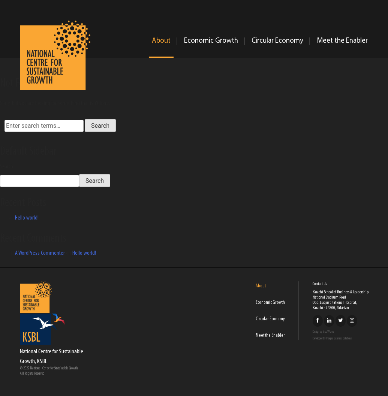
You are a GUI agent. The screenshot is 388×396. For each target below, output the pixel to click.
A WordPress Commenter (40, 253)
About (161, 41)
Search (6, 167)
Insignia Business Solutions (339, 338)
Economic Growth (211, 41)
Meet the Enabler (342, 41)
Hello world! (27, 218)
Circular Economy (277, 41)
